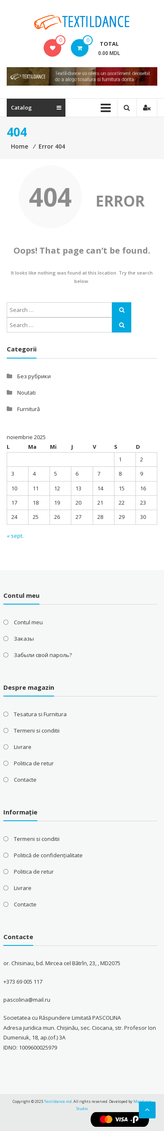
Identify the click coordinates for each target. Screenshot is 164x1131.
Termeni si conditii (37, 730)
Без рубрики (34, 376)
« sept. (15, 535)
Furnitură (28, 409)
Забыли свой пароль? (43, 655)
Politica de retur (34, 763)
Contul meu (28, 622)
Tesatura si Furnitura (40, 714)
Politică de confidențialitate (48, 855)
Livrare (22, 747)
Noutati (26, 392)
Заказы (24, 638)
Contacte (25, 779)
